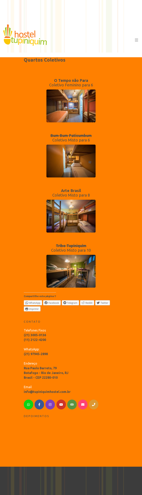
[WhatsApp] (28, 404)
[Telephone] (93, 404)
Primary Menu (136, 40)
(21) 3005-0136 (35, 335)
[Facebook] (39, 404)
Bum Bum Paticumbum (71, 135)
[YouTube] (61, 404)
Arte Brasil (71, 190)
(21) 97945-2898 (36, 354)
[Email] (83, 404)
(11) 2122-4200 (35, 340)
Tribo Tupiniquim (71, 245)
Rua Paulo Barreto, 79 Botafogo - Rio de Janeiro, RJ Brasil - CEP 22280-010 (46, 372)
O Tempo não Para (71, 80)
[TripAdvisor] (72, 404)
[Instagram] (50, 404)
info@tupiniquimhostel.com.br (47, 391)
